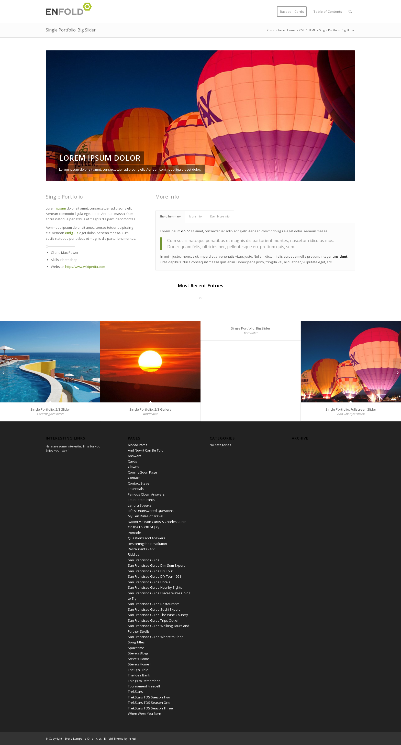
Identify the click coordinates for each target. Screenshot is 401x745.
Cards (132, 461)
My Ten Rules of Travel (145, 516)
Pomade (134, 532)
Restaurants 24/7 (141, 549)
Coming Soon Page (142, 472)
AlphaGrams (137, 445)
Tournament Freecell (144, 686)
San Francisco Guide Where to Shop (156, 636)
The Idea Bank (139, 675)
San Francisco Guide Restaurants (154, 603)
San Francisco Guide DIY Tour (150, 571)
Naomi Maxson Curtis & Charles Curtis (157, 521)
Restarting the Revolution (147, 543)
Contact (134, 477)
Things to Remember (144, 680)
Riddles (133, 554)
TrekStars (135, 691)
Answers (134, 456)
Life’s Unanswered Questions (151, 510)
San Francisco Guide (144, 560)
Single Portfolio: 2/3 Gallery (150, 409)
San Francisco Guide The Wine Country (158, 614)
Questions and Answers (146, 538)
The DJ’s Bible (138, 669)
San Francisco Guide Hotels (149, 582)
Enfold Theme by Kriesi (120, 738)
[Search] (350, 11)
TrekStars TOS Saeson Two (149, 697)
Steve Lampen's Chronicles (83, 738)
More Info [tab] (195, 216)
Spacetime (136, 647)
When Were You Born (144, 713)
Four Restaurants (141, 499)
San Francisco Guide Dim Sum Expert (156, 565)
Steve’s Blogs (138, 653)
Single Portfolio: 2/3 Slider (50, 409)
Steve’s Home (138, 658)
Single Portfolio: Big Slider (71, 30)
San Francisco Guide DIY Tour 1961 (154, 576)
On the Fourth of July (143, 527)
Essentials (136, 488)
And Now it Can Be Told (145, 450)
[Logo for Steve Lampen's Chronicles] (70, 11)
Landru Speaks (139, 505)
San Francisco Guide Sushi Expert (154, 609)
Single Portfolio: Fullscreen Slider (351, 409)
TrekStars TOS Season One (149, 702)
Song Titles (136, 642)
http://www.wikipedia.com (85, 266)
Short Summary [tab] (170, 216)
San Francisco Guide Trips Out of (153, 620)
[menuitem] (292, 11)
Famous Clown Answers (146, 494)
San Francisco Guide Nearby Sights (155, 587)
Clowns (133, 466)
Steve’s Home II (139, 664)
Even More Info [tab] (220, 216)
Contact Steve (138, 483)
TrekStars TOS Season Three (150, 708)
